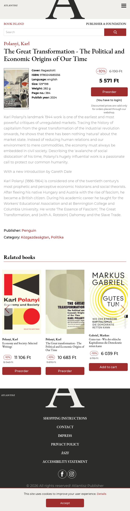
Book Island (14, 24)
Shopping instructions (65, 418)
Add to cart (108, 367)
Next (123, 309)
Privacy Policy (65, 444)
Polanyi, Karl (17, 43)
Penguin (29, 230)
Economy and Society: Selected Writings (19, 345)
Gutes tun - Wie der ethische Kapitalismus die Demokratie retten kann (105, 343)
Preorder (109, 92)
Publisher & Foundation (106, 24)
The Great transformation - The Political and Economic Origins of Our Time (65, 347)
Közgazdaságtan (35, 237)
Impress (65, 435)
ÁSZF (65, 453)
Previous (7, 309)
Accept (65, 503)
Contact (65, 427)
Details (101, 494)
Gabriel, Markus (99, 335)
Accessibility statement (65, 461)
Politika (57, 237)
